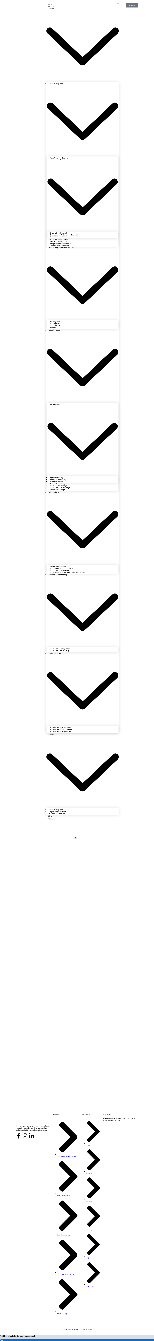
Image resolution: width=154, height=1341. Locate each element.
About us (51, 6)
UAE (50, 818)
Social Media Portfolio (57, 813)
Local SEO (53, 328)
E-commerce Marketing (59, 237)
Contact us (51, 820)
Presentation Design (57, 490)
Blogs (50, 816)
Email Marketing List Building (60, 731)
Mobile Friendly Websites (59, 245)
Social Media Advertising (59, 651)
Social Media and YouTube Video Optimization (68, 572)
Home (50, 4)
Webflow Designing (57, 481)
